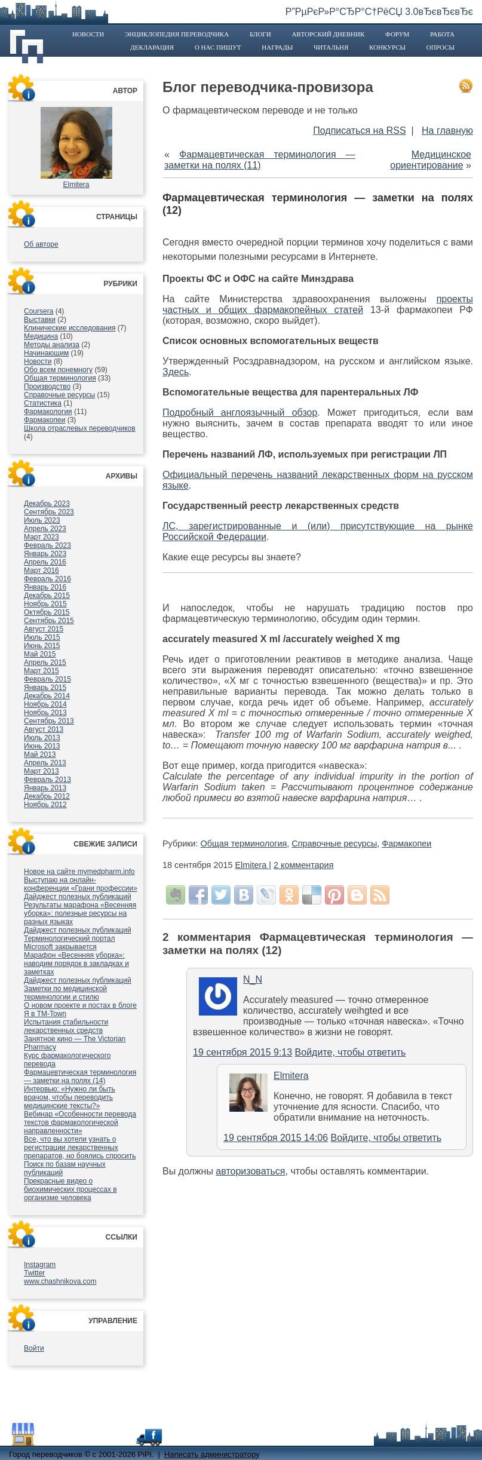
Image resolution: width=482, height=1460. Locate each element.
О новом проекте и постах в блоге (80, 1005)
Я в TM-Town (45, 1014)
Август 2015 (43, 629)
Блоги (260, 34)
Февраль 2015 (47, 679)
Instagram (40, 1264)
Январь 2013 (45, 788)
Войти (34, 1348)
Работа (442, 34)
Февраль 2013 (47, 779)
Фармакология (48, 411)
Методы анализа (51, 345)
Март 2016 (41, 570)
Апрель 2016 (45, 562)
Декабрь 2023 (47, 503)
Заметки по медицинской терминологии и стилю (65, 992)
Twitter (34, 1273)
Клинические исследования (69, 328)
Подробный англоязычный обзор (239, 412)
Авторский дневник (327, 34)
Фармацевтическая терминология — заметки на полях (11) (259, 159)
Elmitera (76, 184)
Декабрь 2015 (47, 595)
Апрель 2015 (45, 662)
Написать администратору (211, 1454)
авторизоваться (250, 1171)
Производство (47, 386)
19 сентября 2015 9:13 (242, 1052)
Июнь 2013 (42, 746)
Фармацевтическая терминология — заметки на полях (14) (80, 1076)
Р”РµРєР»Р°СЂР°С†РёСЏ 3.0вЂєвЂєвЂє (379, 12)
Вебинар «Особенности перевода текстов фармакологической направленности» (80, 1122)
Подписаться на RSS (359, 130)
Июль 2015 (42, 637)
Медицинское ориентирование (430, 159)
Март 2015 (41, 671)
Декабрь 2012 (47, 796)
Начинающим (46, 353)
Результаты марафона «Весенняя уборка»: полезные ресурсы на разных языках (80, 913)
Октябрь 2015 (47, 612)
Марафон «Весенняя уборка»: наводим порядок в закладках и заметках (76, 963)
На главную (447, 130)
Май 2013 (40, 754)
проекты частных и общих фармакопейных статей (317, 304)
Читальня (331, 47)
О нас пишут (218, 47)
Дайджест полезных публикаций (77, 896)
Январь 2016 (45, 587)
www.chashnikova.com (60, 1281)
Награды (277, 47)
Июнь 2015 (42, 646)
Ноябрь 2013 (45, 712)
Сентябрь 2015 (49, 620)
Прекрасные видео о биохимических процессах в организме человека (70, 1189)
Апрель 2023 (45, 529)
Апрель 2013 (45, 763)
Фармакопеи (44, 420)
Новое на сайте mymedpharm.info (79, 871)
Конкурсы (387, 47)
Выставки (40, 319)
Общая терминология (60, 378)
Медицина (41, 336)
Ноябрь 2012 (45, 804)
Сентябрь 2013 (49, 721)
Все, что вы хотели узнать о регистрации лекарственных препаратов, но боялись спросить (80, 1147)
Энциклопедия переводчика (177, 34)
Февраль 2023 (47, 545)
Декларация (152, 47)
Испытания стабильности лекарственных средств (66, 1026)
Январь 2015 (45, 687)
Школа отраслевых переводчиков (80, 428)
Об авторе (41, 244)
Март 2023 (41, 537)
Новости (88, 34)
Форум (397, 34)
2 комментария (303, 865)
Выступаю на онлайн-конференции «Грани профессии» (80, 884)
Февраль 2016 (47, 579)
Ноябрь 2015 (45, 604)
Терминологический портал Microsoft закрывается (69, 942)
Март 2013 (41, 771)
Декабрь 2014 (47, 696)
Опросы (440, 47)
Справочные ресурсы (59, 395)
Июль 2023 (42, 520)
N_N (252, 979)
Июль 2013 (42, 738)
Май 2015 (40, 654)
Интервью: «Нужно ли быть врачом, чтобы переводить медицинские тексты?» (69, 1097)
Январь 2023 (45, 554)
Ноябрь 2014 (45, 704)
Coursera (38, 311)
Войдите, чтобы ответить (350, 1052)
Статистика (43, 403)
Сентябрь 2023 (49, 512)
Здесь (175, 372)
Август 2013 (43, 729)
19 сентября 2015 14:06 (275, 1138)
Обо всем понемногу (58, 370)
